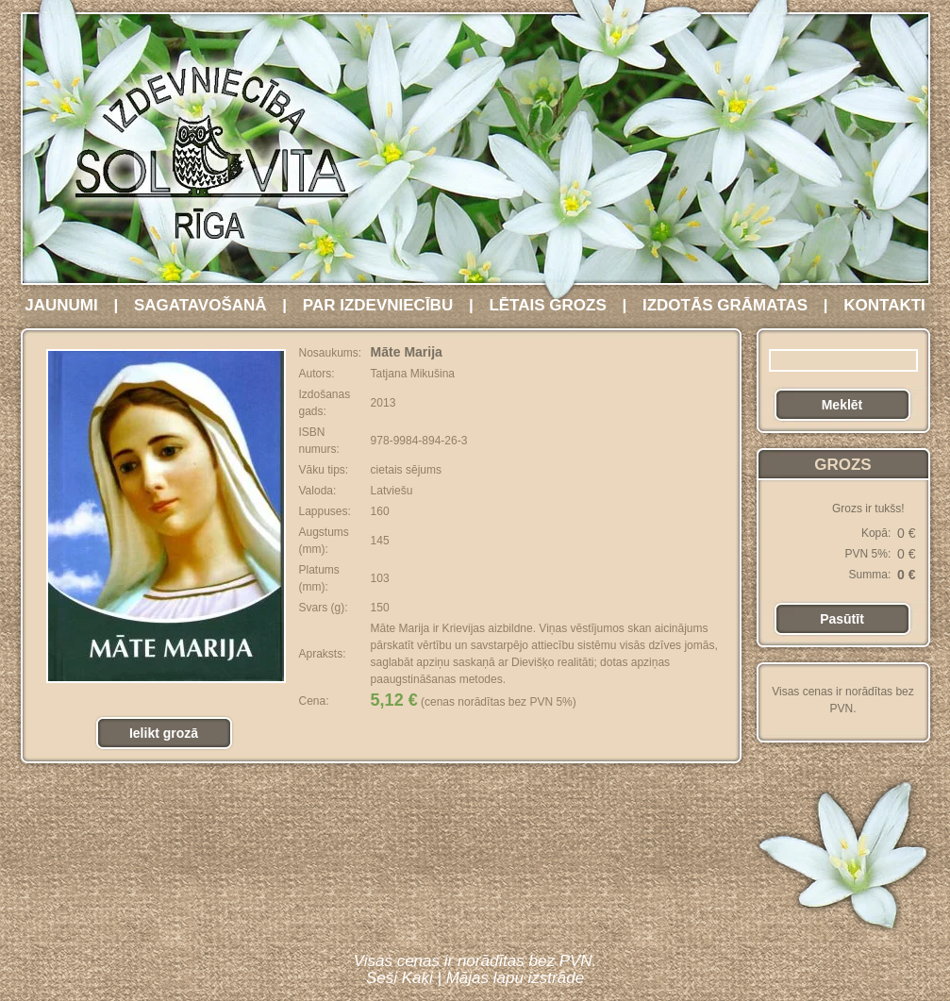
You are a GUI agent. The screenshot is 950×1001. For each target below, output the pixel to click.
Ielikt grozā (163, 733)
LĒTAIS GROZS (547, 305)
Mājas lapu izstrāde (515, 978)
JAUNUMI (61, 305)
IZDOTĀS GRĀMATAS (725, 305)
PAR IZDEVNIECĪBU (378, 305)
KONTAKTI (884, 305)
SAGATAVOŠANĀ (200, 305)
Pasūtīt (842, 618)
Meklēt (842, 404)
